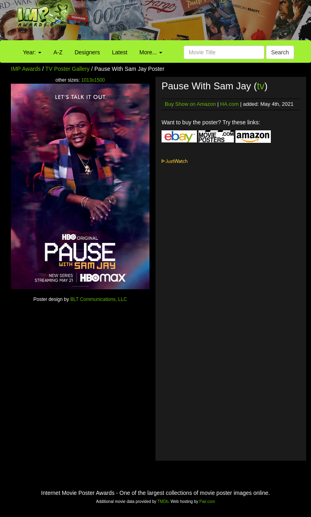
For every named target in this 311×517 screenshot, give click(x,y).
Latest (119, 52)
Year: (32, 52)
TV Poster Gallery (67, 69)
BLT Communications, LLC (98, 299)
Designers (87, 52)
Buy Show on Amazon (190, 104)
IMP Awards (26, 69)
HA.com (229, 104)
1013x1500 (93, 80)
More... (150, 52)
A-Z (58, 52)
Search (280, 52)
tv (260, 85)
